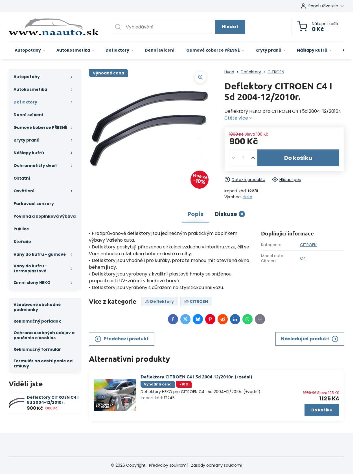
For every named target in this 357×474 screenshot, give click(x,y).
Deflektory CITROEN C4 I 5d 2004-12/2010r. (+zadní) (196, 377)
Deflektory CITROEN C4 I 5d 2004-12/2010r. (52, 399)
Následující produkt (309, 339)
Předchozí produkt (122, 339)
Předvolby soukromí (168, 465)
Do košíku (298, 158)
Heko (247, 197)
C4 (303, 258)
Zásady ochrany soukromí (216, 465)
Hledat (230, 26)
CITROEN (308, 245)
